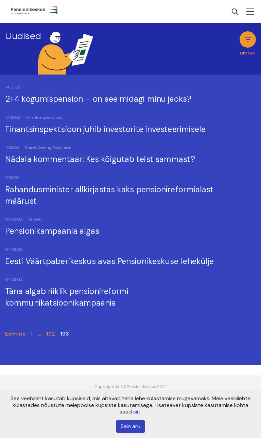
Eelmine (15, 333)
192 (50, 333)
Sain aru (130, 426)
